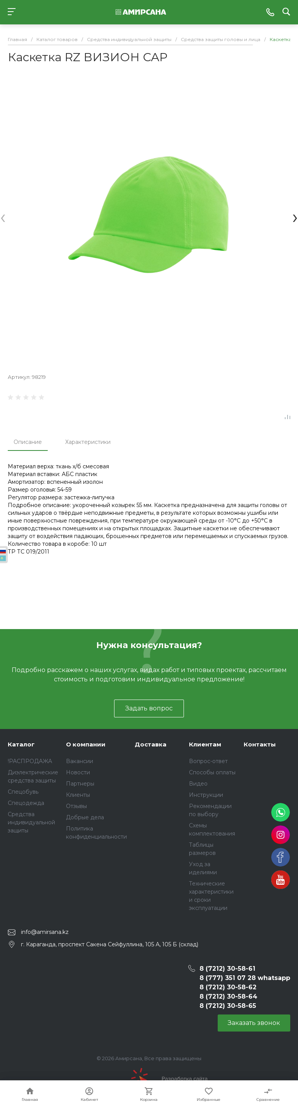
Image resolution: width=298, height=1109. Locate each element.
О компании (86, 744)
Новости (78, 772)
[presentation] (3, 216)
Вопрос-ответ (208, 761)
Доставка (150, 744)
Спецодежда (26, 803)
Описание (28, 441)
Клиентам (205, 744)
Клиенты (78, 794)
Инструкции (206, 794)
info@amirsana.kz (45, 931)
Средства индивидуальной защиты (31, 822)
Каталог (21, 744)
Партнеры (80, 783)
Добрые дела (85, 817)
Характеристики (88, 441)
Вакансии (79, 761)
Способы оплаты (212, 772)
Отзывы (76, 806)
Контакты (260, 744)
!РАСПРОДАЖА (30, 761)
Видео (198, 783)
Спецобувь (23, 791)
